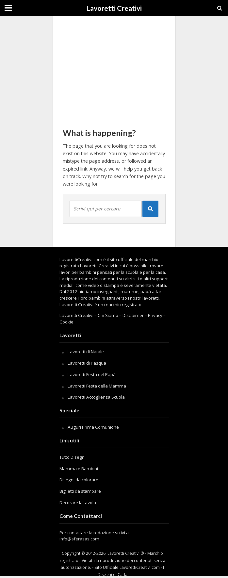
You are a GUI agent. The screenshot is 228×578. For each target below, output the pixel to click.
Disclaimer (133, 315)
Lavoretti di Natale (86, 352)
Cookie (66, 322)
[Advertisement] (114, 68)
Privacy (155, 315)
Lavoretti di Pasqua (87, 363)
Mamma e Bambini (78, 468)
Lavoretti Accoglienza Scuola (96, 397)
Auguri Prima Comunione (93, 427)
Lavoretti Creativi (114, 8)
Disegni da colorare (78, 480)
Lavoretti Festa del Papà (92, 374)
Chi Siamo (108, 315)
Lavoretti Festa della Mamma (97, 386)
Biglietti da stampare (80, 491)
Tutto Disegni (72, 457)
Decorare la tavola (77, 502)
